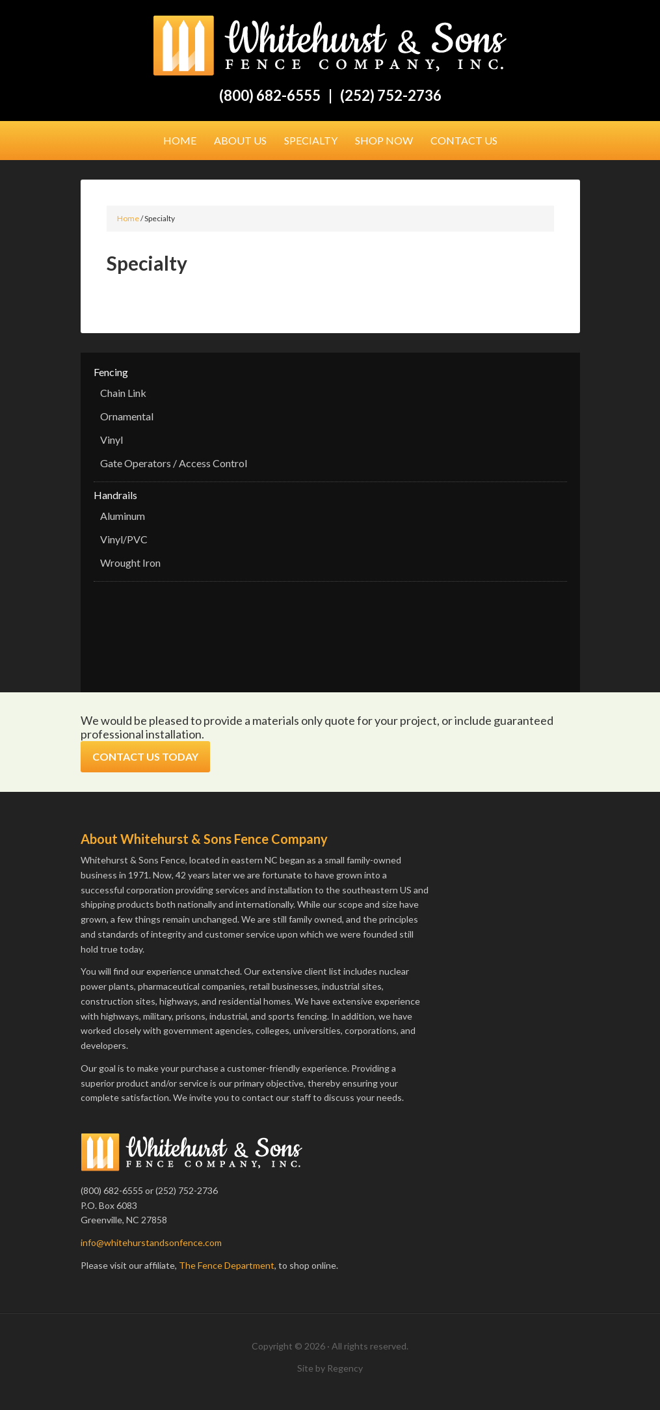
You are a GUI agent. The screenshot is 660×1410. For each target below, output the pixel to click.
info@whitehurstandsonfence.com (151, 1242)
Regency (345, 1368)
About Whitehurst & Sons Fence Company (204, 839)
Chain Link (123, 392)
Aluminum (122, 515)
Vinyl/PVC (124, 539)
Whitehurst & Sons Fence (330, 45)
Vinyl (111, 439)
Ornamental (126, 416)
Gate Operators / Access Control (173, 463)
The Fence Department (226, 1265)
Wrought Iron (130, 562)
